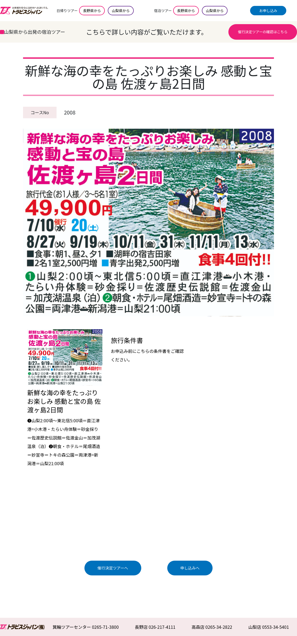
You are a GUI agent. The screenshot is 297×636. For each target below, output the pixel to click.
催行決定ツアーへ (112, 568)
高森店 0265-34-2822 (212, 627)
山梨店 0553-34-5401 (268, 627)
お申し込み (268, 10)
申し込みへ (190, 568)
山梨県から (120, 10)
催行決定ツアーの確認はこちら (263, 31)
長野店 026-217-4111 (155, 627)
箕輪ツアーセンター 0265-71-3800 (86, 627)
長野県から (92, 10)
